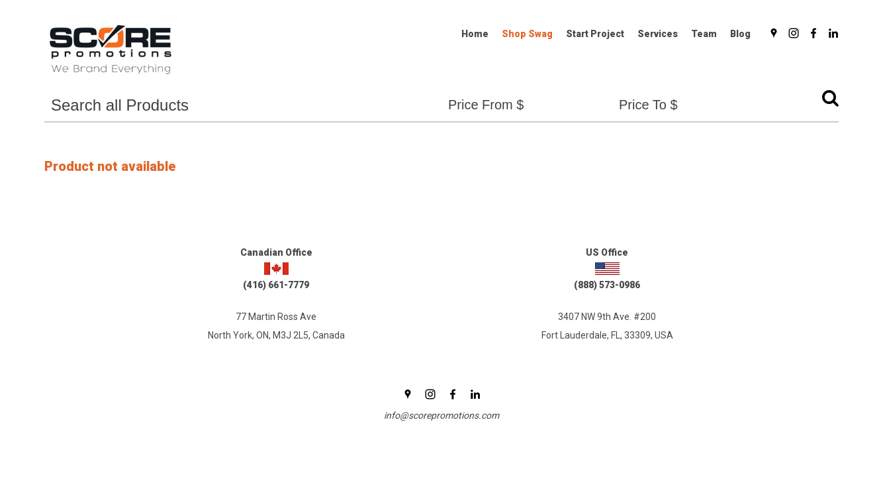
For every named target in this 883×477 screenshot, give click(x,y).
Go (827, 101)
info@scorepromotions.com (441, 415)
